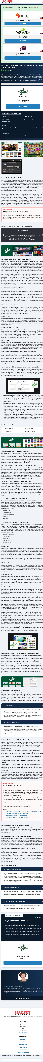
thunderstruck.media (23, 1032)
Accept (21, 1059)
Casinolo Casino (8, 431)
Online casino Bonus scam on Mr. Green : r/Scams (17, 817)
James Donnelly (9, 986)
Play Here (23, 23)
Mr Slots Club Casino (9, 428)
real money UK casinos (12, 830)
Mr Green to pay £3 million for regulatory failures (16, 815)
